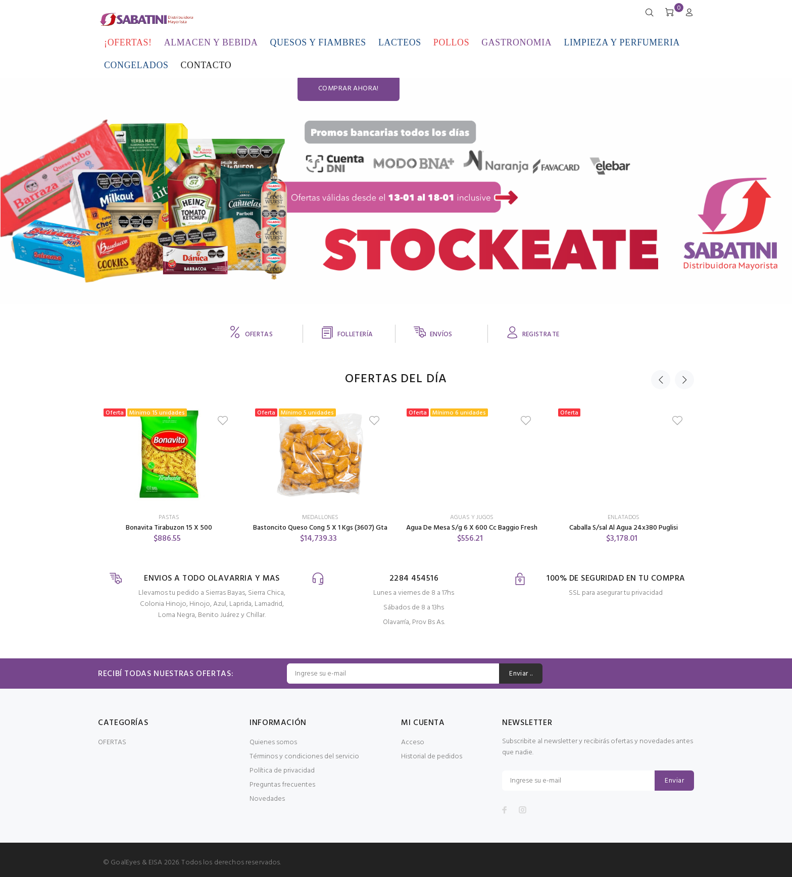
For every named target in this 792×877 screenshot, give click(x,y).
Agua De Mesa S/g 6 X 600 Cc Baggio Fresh (471, 528)
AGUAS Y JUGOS (471, 517)
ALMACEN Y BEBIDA (211, 42)
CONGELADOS (136, 65)
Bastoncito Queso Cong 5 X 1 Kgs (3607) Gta (320, 528)
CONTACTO (206, 65)
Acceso (412, 742)
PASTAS (169, 517)
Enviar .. (520, 674)
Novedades (267, 799)
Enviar (674, 781)
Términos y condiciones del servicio (304, 756)
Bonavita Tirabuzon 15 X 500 (169, 528)
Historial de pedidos (431, 756)
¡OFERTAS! (128, 42)
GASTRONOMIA (516, 42)
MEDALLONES (320, 517)
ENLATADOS (623, 517)
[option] (168, 464)
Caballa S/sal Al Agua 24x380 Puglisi (623, 528)
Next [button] (684, 379)
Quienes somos (273, 742)
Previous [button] (660, 379)
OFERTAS (112, 742)
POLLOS (451, 42)
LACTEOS (399, 42)
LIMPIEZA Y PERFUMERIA (622, 42)
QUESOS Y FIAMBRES (318, 42)
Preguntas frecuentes (282, 785)
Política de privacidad (282, 771)
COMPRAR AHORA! (688, 192)
